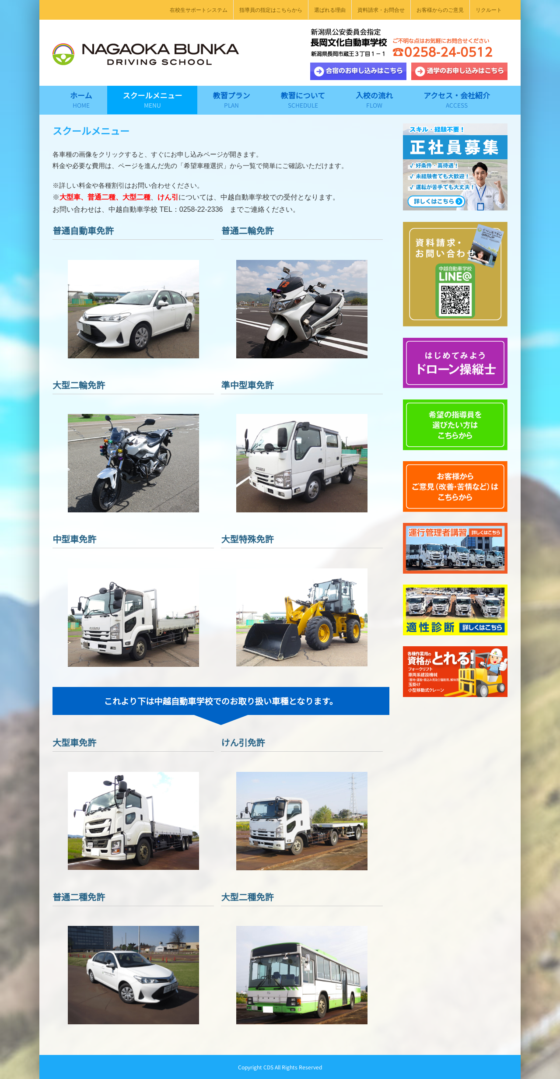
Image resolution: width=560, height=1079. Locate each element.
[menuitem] (198, 9)
